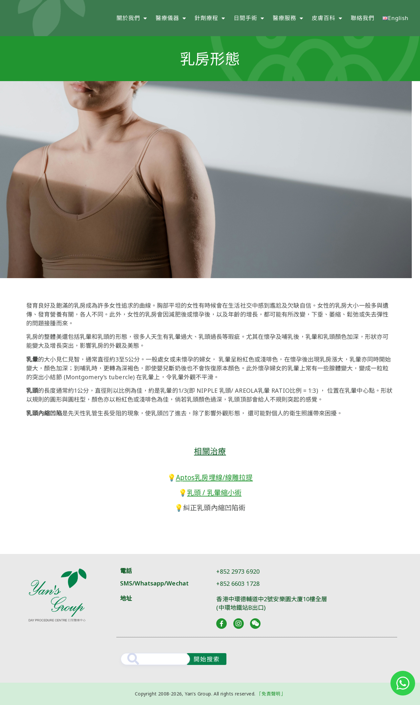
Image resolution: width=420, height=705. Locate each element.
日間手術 (249, 18)
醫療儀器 (171, 18)
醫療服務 (288, 18)
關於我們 (131, 18)
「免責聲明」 (271, 694)
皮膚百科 (327, 18)
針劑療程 (210, 18)
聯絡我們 (362, 18)
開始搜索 (207, 659)
